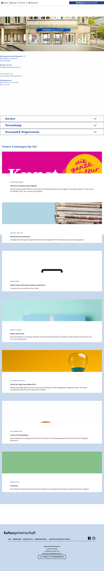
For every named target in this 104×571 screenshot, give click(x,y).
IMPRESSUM (17, 539)
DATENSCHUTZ (28, 539)
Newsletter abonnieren (52, 557)
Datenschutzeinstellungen (59, 539)
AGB (9, 539)
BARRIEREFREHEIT (41, 539)
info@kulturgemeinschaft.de (10, 67)
